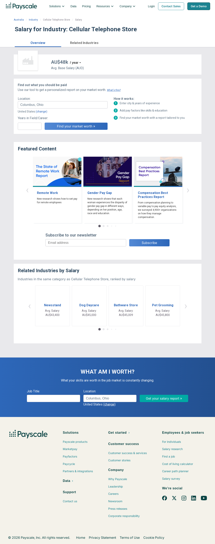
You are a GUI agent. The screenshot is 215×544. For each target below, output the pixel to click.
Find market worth (184, 42)
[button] (38, 42)
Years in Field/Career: (33, 118)
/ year (74, 62)
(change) (41, 111)
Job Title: (33, 391)
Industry (33, 19)
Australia (19, 19)
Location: (24, 99)
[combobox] (63, 104)
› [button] (188, 190)
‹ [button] (27, 190)
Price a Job (151, 42)
